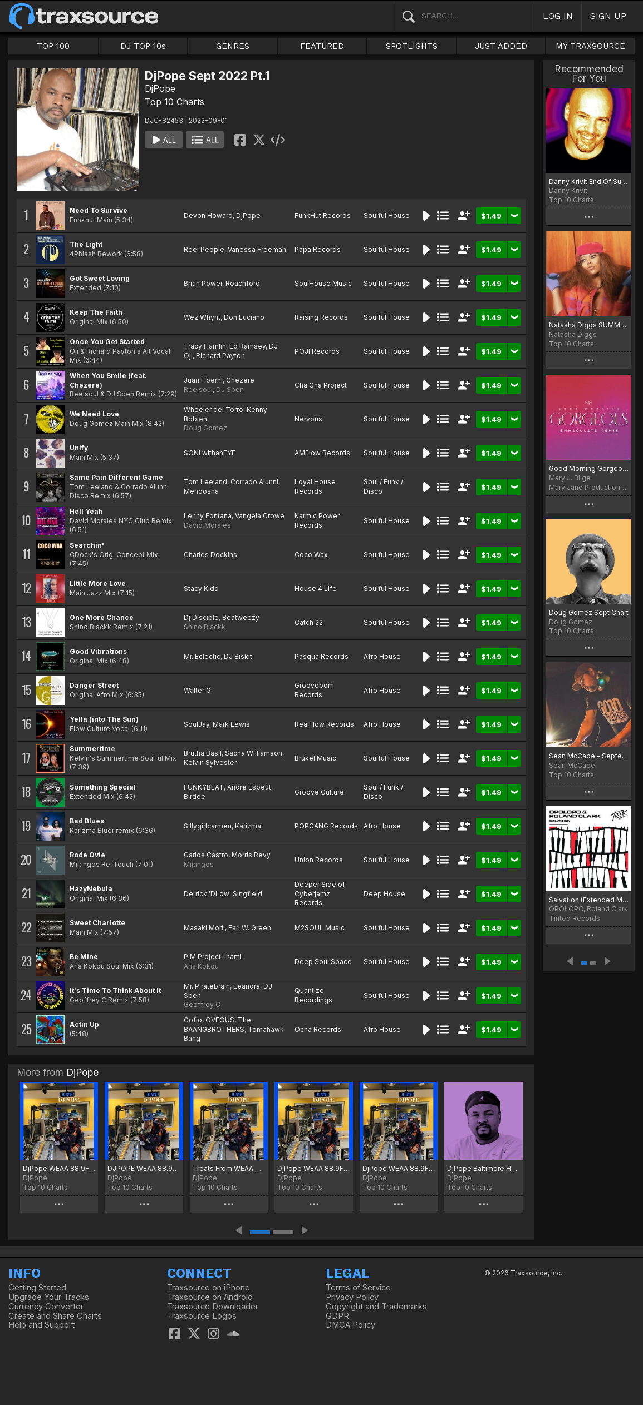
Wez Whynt (202, 317)
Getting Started (37, 1288)
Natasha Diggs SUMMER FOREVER (589, 325)
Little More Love (98, 583)
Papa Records (317, 249)
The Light (86, 244)
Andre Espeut (249, 787)
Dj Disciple (201, 617)
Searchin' (87, 545)
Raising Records (321, 317)
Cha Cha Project (320, 385)
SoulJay (196, 724)
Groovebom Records (314, 690)
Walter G (197, 690)
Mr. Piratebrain (207, 986)
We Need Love (94, 414)
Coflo (193, 1020)
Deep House (384, 894)
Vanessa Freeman (257, 249)
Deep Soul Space (323, 961)
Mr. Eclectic (202, 656)
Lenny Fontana (208, 516)
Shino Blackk (204, 627)
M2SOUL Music (319, 928)
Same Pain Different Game (116, 477)
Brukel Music (315, 758)
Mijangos (199, 864)
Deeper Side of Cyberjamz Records (319, 893)
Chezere (240, 380)
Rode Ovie (87, 855)
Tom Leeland (205, 482)
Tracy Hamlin (205, 346)
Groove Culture (319, 792)
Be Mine (84, 956)
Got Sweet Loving (100, 278)
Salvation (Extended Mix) (589, 900)
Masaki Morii (204, 928)
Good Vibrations (98, 651)
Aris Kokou (201, 966)
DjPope (160, 88)
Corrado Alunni (254, 482)
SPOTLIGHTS (412, 46)
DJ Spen (230, 389)
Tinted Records (574, 918)
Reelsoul (198, 389)
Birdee (194, 796)
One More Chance (102, 617)
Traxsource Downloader (212, 1307)
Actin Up (84, 1024)
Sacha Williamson (253, 753)
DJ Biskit (238, 656)
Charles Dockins (210, 554)
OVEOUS (219, 1020)
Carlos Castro (206, 855)
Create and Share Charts (55, 1316)
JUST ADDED (501, 46)
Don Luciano (244, 317)
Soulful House (387, 215)
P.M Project (202, 956)
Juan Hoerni (203, 380)
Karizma (248, 826)
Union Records (318, 860)
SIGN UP (608, 16)
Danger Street (94, 685)
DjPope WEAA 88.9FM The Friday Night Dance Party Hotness (398, 1168)
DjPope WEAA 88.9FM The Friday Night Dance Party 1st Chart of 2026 (59, 1168)
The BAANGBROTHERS (217, 1025)
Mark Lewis (231, 724)
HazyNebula (91, 889)
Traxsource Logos (202, 1316)
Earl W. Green (249, 928)
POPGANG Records (326, 826)
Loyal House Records (315, 486)
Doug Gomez (205, 428)
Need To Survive (98, 210)
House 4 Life (315, 588)
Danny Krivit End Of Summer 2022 (589, 181)
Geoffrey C (202, 1004)
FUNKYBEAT (204, 787)
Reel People (204, 249)
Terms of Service (358, 1288)
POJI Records (317, 351)
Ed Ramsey (247, 346)
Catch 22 (308, 622)
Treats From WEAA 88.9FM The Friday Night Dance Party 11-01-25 (229, 1168)
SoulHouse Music (323, 283)
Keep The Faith (96, 312)
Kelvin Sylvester (210, 762)
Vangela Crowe (259, 516)
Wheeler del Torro (213, 409)
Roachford (242, 283)
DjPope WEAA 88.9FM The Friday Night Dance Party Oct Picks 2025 (313, 1168)
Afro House (382, 656)
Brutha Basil (203, 753)
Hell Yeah (86, 511)
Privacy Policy (352, 1297)
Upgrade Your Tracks (48, 1297)
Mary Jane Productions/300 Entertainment (589, 487)
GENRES (232, 46)
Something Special (103, 787)
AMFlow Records (322, 453)
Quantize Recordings (313, 995)
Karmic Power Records (317, 520)
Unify (79, 448)
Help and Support (41, 1325)
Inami (233, 956)
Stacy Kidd (201, 588)
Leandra (246, 986)
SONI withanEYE (209, 453)
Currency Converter (46, 1307)
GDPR (337, 1316)
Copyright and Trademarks (376, 1307)
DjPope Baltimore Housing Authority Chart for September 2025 (483, 1168)
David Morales (207, 525)
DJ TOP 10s (143, 46)
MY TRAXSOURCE (590, 46)
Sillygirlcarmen (208, 826)
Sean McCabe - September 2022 (589, 756)
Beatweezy (240, 617)
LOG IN (558, 16)
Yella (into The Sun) (104, 719)
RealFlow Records (324, 724)
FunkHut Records (322, 215)
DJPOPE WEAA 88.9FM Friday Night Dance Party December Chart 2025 (143, 1168)
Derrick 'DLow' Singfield (223, 894)
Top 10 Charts (174, 101)
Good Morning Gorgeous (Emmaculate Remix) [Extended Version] (589, 468)
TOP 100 (53, 46)
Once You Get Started (107, 341)
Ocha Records (317, 1029)
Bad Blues (87, 821)
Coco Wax (311, 554)
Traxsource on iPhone (208, 1288)
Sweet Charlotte (97, 923)
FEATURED (322, 46)
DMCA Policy (350, 1325)
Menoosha (201, 491)
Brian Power (203, 283)
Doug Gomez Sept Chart (589, 612)
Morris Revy (251, 855)
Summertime (92, 748)
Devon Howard (208, 215)
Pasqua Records (321, 656)
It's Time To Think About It (115, 990)
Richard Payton (220, 355)
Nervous (308, 419)
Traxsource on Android (210, 1297)
